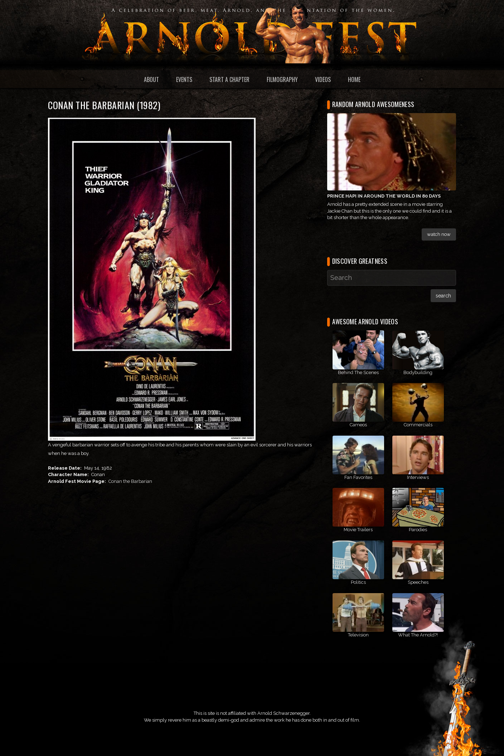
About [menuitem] (151, 79)
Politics (358, 582)
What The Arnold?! (418, 635)
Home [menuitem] (354, 79)
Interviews (418, 477)
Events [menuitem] (184, 79)
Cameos (358, 424)
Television (358, 635)
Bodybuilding (417, 372)
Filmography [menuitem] (282, 79)
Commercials (418, 424)
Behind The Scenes (358, 372)
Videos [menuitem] (323, 79)
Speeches (418, 582)
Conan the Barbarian (130, 481)
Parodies (418, 529)
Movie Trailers (358, 529)
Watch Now (439, 234)
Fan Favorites (358, 477)
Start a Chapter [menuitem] (229, 79)
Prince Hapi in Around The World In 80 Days (384, 196)
